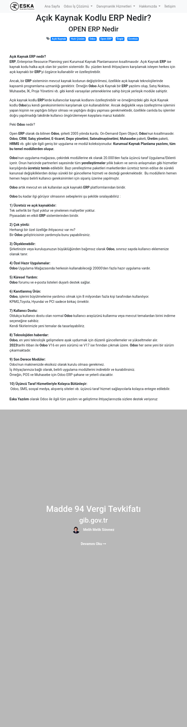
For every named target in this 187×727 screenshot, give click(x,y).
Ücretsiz (133, 38)
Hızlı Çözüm (78, 38)
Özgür (120, 38)
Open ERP (106, 38)
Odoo (92, 38)
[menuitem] (52, 6)
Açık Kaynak (59, 38)
